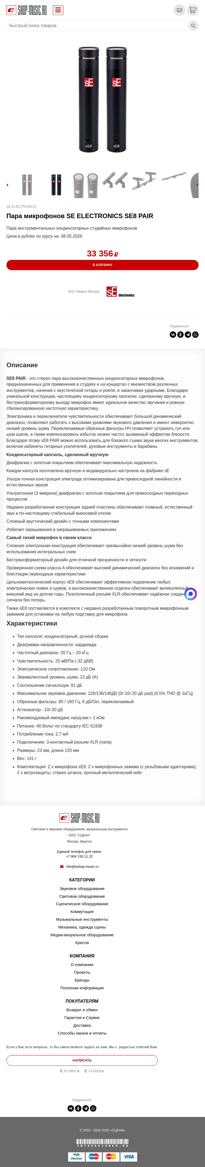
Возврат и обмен (82, 1009)
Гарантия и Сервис (82, 1017)
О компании (82, 964)
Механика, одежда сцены (82, 927)
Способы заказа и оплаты (82, 1033)
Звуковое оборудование (82, 888)
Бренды (82, 980)
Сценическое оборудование (82, 903)
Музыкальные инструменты (82, 919)
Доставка (82, 1025)
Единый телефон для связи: (79, 854)
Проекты (82, 972)
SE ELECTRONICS (21, 206)
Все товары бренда (83, 291)
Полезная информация (82, 988)
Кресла (82, 942)
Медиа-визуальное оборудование (82, 935)
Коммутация (82, 911)
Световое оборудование (82, 896)
